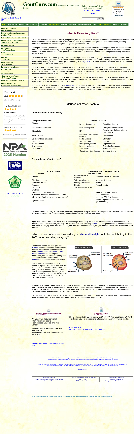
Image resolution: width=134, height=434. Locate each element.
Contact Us (43, 24)
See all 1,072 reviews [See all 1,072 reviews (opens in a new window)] (12, 100)
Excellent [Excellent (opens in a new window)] (9, 92)
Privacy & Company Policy (28, 24)
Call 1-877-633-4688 (92, 12)
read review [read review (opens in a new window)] (15, 122)
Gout (95, 24)
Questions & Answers (68, 24)
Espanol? (124, 24)
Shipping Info (12, 24)
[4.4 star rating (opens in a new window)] (16, 97)
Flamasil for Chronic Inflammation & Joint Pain (87, 329)
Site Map (116, 24)
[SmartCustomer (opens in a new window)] (15, 135)
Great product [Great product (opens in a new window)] (10, 113)
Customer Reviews (84, 24)
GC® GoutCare (75, 327)
